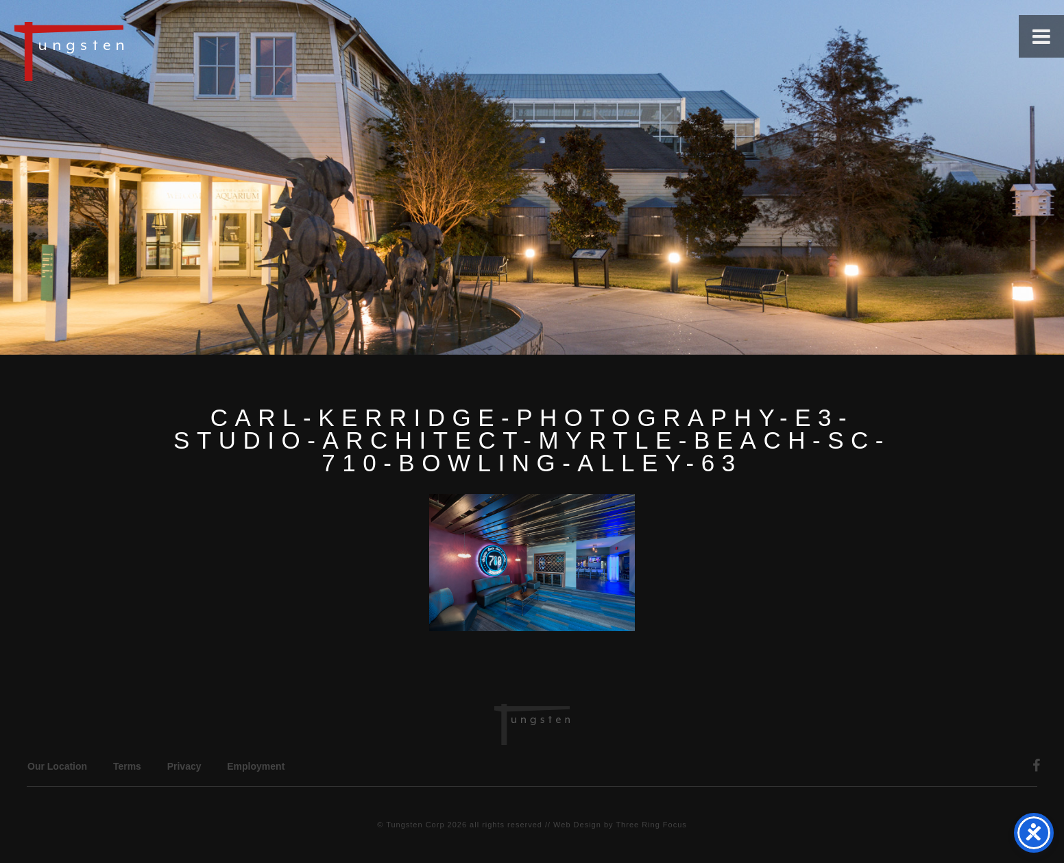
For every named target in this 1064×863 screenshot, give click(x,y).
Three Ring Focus (651, 824)
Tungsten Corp (415, 824)
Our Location (57, 766)
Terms (127, 766)
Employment (256, 766)
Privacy (184, 766)
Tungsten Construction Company (116, 51)
